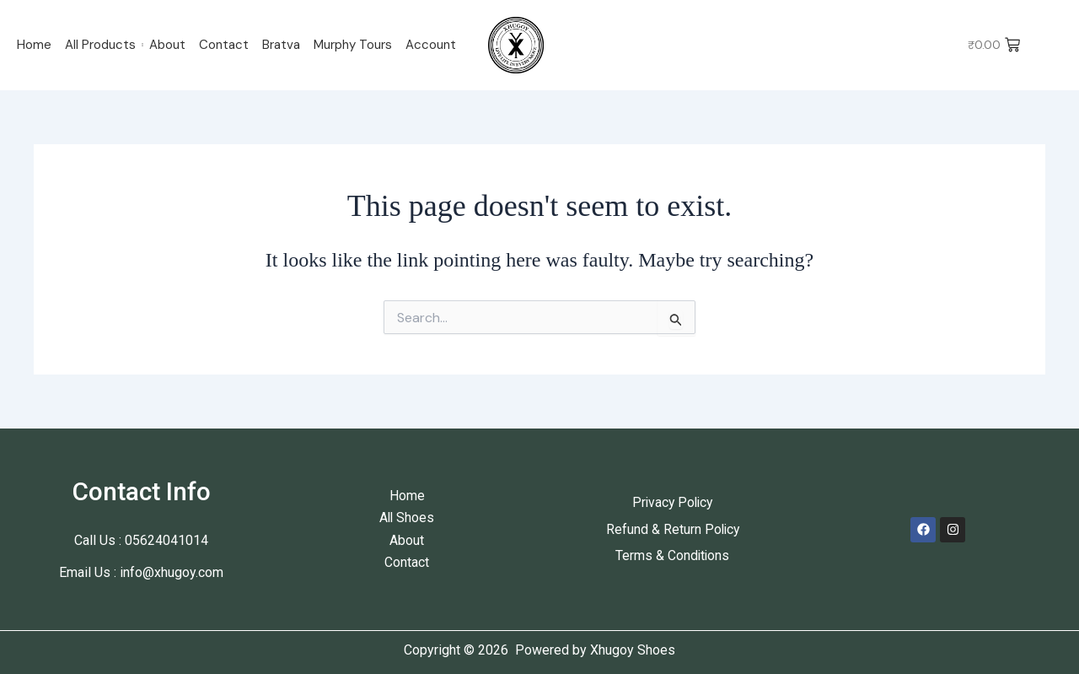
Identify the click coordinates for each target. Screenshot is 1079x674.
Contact (224, 44)
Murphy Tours (353, 44)
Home (34, 44)
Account (430, 44)
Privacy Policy (673, 502)
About (167, 44)
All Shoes (406, 518)
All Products (100, 44)
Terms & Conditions (672, 555)
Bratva (281, 44)
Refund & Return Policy (672, 529)
